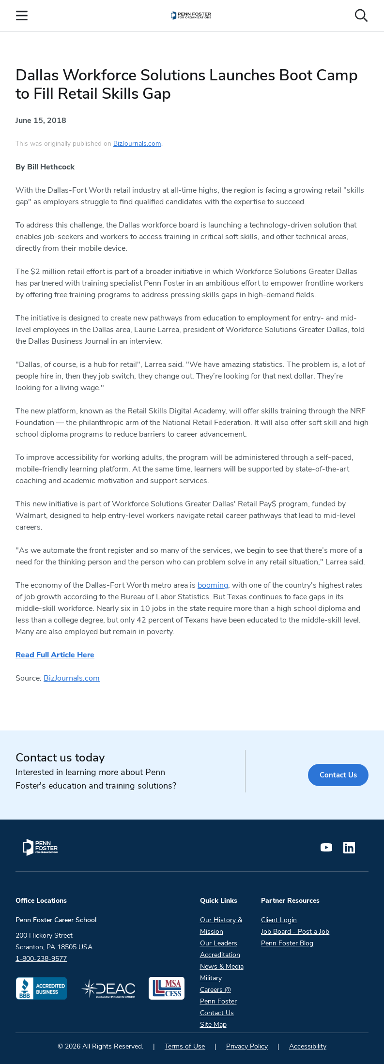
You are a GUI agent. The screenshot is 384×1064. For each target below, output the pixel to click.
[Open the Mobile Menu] (21, 15)
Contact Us (337, 775)
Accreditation (220, 954)
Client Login (279, 920)
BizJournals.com (137, 143)
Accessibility (307, 1046)
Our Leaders (218, 943)
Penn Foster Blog (287, 943)
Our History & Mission (221, 925)
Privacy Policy (247, 1046)
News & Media (222, 966)
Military (211, 978)
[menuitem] (191, 15)
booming (213, 585)
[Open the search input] (361, 15)
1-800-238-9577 (41, 958)
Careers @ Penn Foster (218, 995)
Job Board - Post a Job (295, 931)
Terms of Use (185, 1046)
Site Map (213, 1024)
